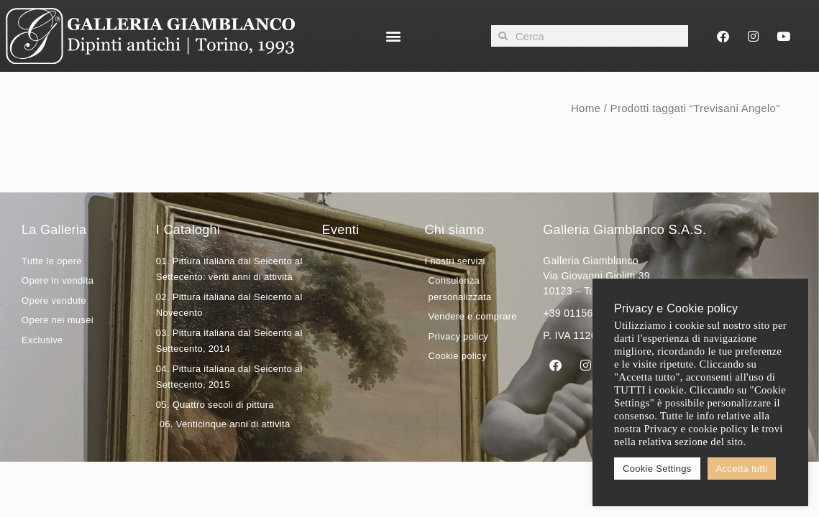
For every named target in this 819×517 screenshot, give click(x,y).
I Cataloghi (188, 230)
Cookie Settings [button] (657, 468)
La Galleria (54, 230)
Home (585, 108)
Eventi (341, 230)
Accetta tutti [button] (742, 468)
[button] (393, 36)
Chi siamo (454, 230)
